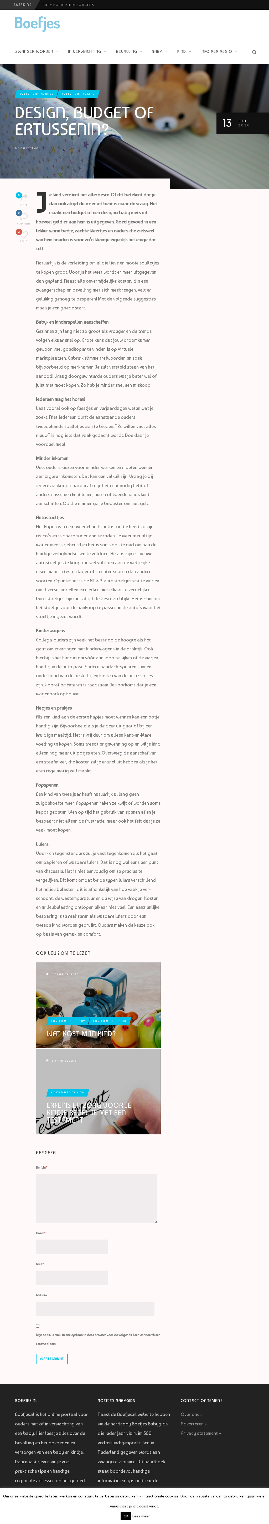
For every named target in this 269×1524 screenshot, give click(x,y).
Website (41, 1295)
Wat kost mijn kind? (81, 1034)
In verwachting (84, 51)
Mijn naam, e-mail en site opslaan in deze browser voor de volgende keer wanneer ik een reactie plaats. (98, 1339)
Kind (181, 51)
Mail (40, 1264)
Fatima (32, 148)
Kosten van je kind (78, 93)
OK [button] (126, 1516)
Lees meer (141, 1516)
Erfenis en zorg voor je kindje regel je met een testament (88, 1113)
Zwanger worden (34, 51)
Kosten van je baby (36, 93)
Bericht (42, 1167)
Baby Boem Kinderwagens (68, 5)
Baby (157, 51)
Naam (41, 1233)
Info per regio (216, 51)
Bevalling (126, 51)
